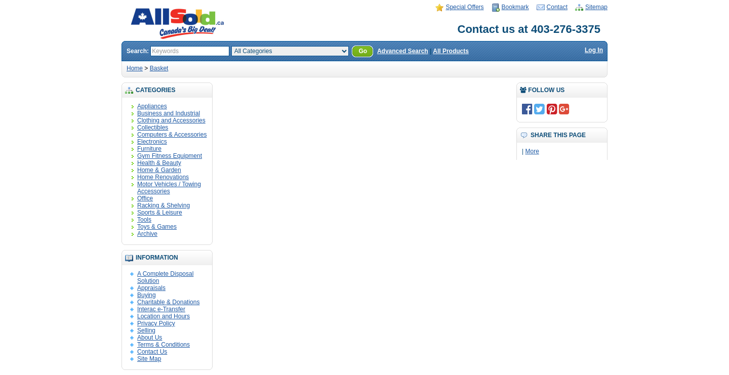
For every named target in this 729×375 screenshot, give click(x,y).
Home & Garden (159, 170)
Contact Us (152, 351)
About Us (149, 337)
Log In (594, 50)
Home (135, 68)
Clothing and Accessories (171, 120)
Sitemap (596, 7)
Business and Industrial (168, 113)
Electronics (152, 141)
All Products (451, 51)
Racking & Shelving (163, 205)
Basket (159, 68)
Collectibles (152, 127)
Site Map (149, 358)
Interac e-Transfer (161, 309)
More (532, 151)
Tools (144, 219)
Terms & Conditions (163, 344)
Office (145, 198)
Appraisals (151, 287)
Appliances (152, 106)
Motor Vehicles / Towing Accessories (169, 188)
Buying (146, 295)
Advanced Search (402, 51)
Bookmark (515, 7)
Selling (146, 330)
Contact (557, 7)
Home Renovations (163, 177)
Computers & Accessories (172, 134)
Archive (147, 233)
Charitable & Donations (168, 302)
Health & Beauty (159, 162)
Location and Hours (163, 316)
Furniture (149, 148)
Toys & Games (157, 226)
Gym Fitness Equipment (169, 155)
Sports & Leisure (159, 212)
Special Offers (464, 7)
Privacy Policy (156, 323)
